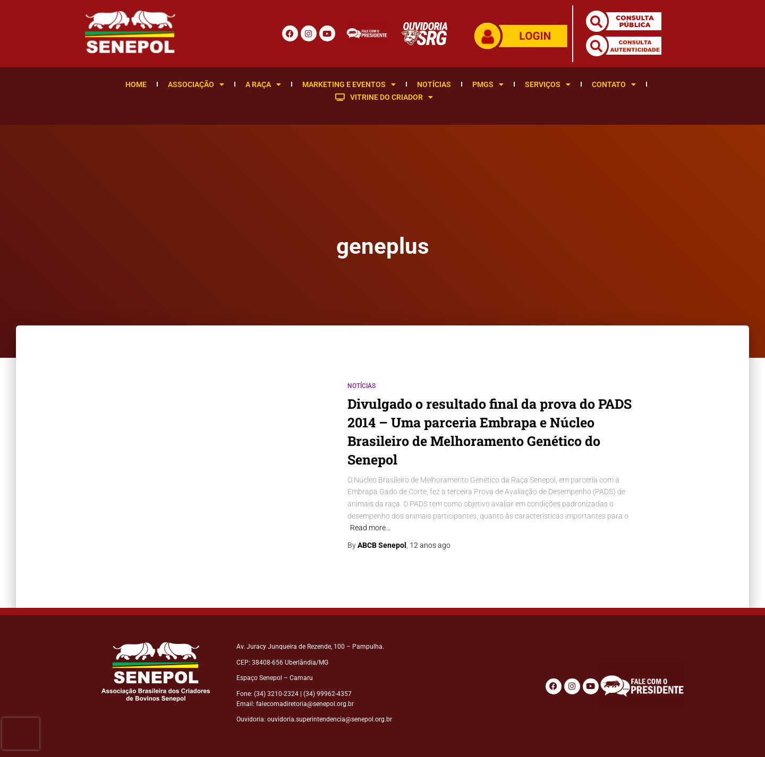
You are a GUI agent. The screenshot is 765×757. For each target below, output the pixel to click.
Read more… (370, 527)
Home (136, 84)
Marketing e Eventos (349, 84)
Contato (614, 84)
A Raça (263, 84)
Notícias (434, 84)
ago (430, 545)
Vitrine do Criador (384, 97)
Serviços (548, 84)
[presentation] (20, 734)
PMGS (488, 84)
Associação (196, 84)
